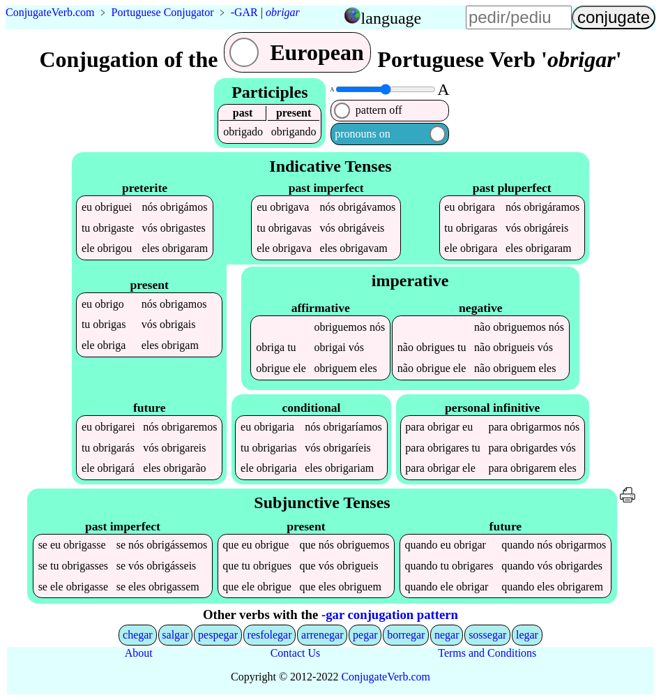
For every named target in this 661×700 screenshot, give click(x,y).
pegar (365, 635)
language (391, 18)
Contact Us (296, 653)
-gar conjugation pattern (389, 614)
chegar (138, 635)
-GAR (244, 12)
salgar (175, 635)
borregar (406, 635)
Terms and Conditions (487, 653)
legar (527, 635)
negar (446, 635)
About (139, 653)
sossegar (487, 635)
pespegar (218, 635)
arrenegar (322, 635)
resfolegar (270, 635)
